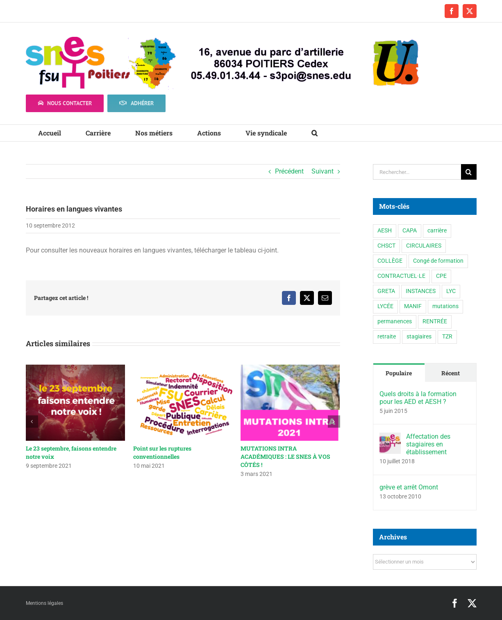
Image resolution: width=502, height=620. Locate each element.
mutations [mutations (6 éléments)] (445, 306)
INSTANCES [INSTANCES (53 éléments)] (421, 291)
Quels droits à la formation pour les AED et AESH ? (418, 398)
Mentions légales (44, 603)
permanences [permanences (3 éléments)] (394, 321)
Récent (450, 373)
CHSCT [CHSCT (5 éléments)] (386, 245)
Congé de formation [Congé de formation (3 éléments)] (438, 260)
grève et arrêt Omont (408, 487)
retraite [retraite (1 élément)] (386, 336)
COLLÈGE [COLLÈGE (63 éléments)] (389, 260)
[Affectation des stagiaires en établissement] (390, 438)
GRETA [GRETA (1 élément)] (386, 291)
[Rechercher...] (417, 172)
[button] (314, 133)
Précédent (289, 171)
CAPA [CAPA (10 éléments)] (409, 230)
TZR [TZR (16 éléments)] (447, 336)
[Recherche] (469, 172)
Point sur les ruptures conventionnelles (162, 452)
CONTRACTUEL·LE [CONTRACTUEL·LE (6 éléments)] (401, 276)
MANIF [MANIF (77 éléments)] (413, 306)
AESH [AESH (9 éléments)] (384, 230)
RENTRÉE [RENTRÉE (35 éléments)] (434, 321)
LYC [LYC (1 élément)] (451, 291)
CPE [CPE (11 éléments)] (441, 276)
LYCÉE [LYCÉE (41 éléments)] (385, 306)
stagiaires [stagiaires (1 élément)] (419, 336)
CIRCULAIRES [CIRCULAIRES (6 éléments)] (423, 245)
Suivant (322, 171)
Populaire (399, 373)
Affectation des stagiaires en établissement (428, 444)
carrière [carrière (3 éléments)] (437, 230)
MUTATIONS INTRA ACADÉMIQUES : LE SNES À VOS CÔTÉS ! (285, 456)
